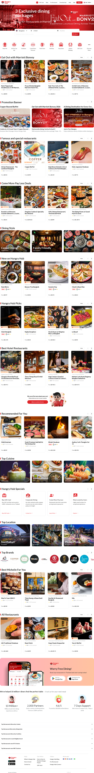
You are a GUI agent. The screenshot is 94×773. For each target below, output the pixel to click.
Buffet (34, 83)
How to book (27, 761)
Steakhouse (4, 83)
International (28, 83)
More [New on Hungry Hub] (81, 258)
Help (70, 2)
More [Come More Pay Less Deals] (81, 183)
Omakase (80, 164)
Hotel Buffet (59, 83)
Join (74, 2)
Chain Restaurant (59, 640)
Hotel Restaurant (83, 83)
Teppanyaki (11, 83)
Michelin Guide (57, 595)
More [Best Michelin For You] (81, 569)
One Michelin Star (82, 595)
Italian (2, 209)
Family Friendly (8, 284)
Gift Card (41, 2)
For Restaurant (53, 2)
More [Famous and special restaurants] (81, 138)
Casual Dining (57, 284)
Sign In (79, 2)
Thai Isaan (51, 640)
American (50, 284)
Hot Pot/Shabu (34, 439)
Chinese (27, 209)
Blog (47, 2)
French (73, 329)
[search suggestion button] (37, 2)
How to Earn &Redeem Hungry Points (41, 760)
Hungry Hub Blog (54, 759)
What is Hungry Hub (29, 759)
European (74, 595)
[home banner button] (55, 21)
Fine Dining (79, 329)
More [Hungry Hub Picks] (81, 303)
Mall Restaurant (32, 329)
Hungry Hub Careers (55, 764)
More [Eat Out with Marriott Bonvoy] (81, 57)
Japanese (74, 164)
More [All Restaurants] (81, 614)
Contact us (27, 764)
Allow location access (38, 402)
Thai (2, 284)
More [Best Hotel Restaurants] (81, 348)
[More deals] (89, 46)
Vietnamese (28, 595)
